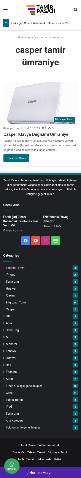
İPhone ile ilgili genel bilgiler (24, 385)
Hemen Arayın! (41, 473)
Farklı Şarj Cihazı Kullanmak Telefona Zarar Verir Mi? (43, 23)
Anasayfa (25, 37)
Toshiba (11, 372)
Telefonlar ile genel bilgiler (23, 427)
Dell (8, 365)
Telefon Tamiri (15, 267)
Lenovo (11, 351)
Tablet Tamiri (14, 399)
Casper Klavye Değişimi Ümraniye (35, 134)
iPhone (10, 274)
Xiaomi (10, 295)
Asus (9, 379)
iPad (9, 406)
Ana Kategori (14, 420)
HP (8, 316)
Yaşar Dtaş (13, 128)
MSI (8, 337)
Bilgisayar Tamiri (16, 302)
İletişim (58, 459)
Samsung (12, 281)
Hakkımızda (44, 459)
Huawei (11, 288)
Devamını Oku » (16, 158)
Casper (11, 309)
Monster (11, 344)
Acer (9, 323)
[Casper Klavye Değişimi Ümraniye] (40, 103)
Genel (9, 392)
